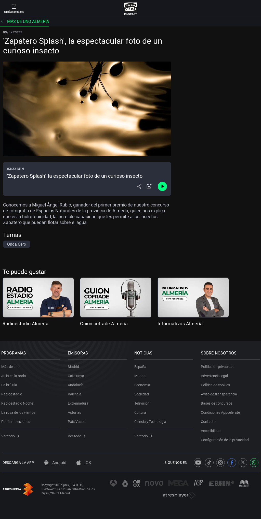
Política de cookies (216, 383)
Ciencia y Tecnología (151, 420)
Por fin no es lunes (17, 420)
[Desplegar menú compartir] (139, 186)
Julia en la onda (15, 374)
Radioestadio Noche (18, 401)
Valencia (76, 392)
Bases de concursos (218, 401)
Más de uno (12, 365)
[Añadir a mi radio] (149, 186)
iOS (83, 462)
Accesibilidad (212, 429)
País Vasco (78, 420)
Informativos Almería (180, 323)
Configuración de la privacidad (226, 438)
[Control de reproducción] (162, 186)
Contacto (209, 420)
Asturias (75, 410)
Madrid (74, 365)
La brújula (10, 383)
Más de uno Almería (24, 21)
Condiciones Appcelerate (221, 410)
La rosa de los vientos (20, 410)
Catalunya (77, 374)
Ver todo (11, 434)
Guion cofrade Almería (104, 323)
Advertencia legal (215, 374)
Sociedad (143, 392)
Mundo (141, 374)
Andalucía (77, 383)
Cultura (141, 410)
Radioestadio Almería (25, 323)
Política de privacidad (219, 365)
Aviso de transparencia (220, 392)
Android (55, 462)
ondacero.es (14, 9)
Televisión (143, 401)
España (142, 365)
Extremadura (79, 401)
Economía (143, 383)
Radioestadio (13, 392)
